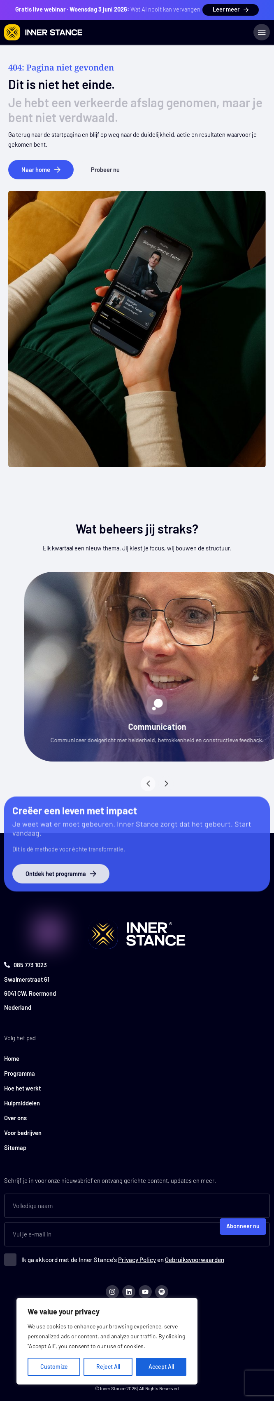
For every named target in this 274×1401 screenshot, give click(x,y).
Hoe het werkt (22, 1088)
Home (11, 1058)
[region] (106, 1341)
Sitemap (15, 1147)
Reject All (108, 1366)
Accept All (161, 1366)
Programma (19, 1073)
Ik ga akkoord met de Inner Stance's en (122, 1259)
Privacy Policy (137, 1259)
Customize (54, 1366)
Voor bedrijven (23, 1132)
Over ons (15, 1117)
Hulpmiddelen (22, 1103)
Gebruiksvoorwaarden (194, 1259)
